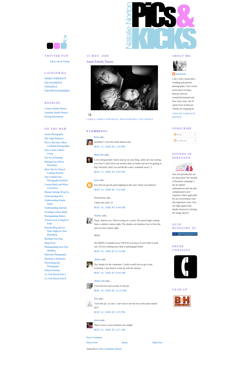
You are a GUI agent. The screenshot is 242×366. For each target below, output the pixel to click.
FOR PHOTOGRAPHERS (57, 91)
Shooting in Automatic (55, 258)
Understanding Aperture (56, 208)
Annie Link (99, 281)
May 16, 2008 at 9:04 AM (109, 273)
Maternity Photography (55, 254)
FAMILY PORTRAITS (55, 78)
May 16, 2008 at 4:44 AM (109, 207)
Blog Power (50, 243)
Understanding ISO (54, 196)
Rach (96, 137)
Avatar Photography (54, 134)
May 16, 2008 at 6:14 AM (109, 251)
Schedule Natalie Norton (56, 112)
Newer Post (92, 342)
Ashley (97, 259)
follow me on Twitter (60, 61)
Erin (96, 298)
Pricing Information (54, 116)
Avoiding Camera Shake (56, 212)
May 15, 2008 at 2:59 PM (109, 146)
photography (128, 119)
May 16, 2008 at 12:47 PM (110, 290)
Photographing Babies (55, 216)
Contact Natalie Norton (55, 108)
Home (125, 342)
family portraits (108, 119)
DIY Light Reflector (54, 138)
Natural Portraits (52, 270)
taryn (96, 180)
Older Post (157, 342)
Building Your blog (54, 239)
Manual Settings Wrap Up (57, 192)
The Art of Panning (54, 157)
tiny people (145, 119)
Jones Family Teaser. (100, 61)
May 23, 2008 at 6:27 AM (109, 330)
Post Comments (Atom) (110, 349)
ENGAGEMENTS (53, 82)
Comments (180, 140)
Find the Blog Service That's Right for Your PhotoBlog (56, 231)
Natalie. (98, 215)
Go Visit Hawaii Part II (55, 278)
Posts (178, 134)
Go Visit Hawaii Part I (55, 274)
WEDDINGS (51, 86)
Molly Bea (99, 155)
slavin (97, 320)
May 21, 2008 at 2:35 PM (109, 312)
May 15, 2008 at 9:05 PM (109, 172)
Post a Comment (94, 337)
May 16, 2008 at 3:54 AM (109, 189)
